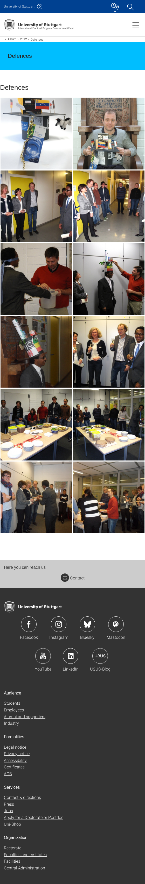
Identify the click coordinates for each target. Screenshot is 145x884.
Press (9, 804)
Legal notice (15, 747)
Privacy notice (17, 753)
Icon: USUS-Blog (100, 656)
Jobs (8, 810)
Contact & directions (22, 797)
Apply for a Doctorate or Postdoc (33, 817)
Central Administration (24, 867)
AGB (8, 773)
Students (12, 703)
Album (12, 39)
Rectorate (12, 847)
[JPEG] (36, 133)
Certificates (14, 766)
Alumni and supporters (24, 716)
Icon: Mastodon (116, 624)
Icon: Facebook (29, 624)
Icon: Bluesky (87, 624)
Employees (14, 709)
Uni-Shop (12, 824)
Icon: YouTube (43, 656)
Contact (73, 577)
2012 (23, 39)
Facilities (12, 861)
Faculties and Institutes (25, 854)
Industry (11, 723)
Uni (19, 6)
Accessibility (15, 760)
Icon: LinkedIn (70, 656)
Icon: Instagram (58, 624)
